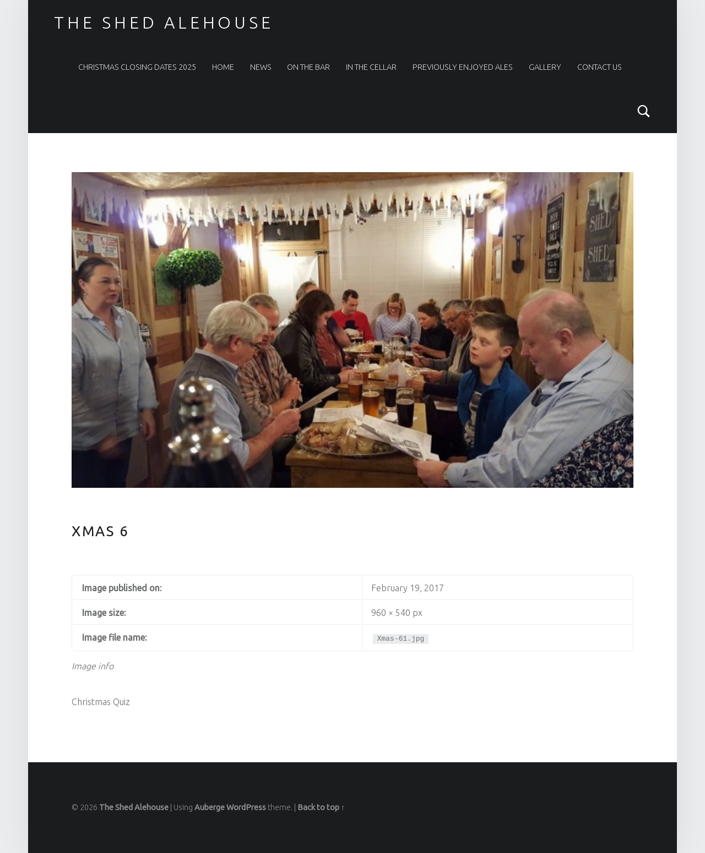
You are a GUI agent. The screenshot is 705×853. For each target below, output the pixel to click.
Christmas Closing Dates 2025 (137, 67)
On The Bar (308, 67)
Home (223, 67)
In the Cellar (371, 67)
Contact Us (599, 67)
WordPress (246, 807)
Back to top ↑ (321, 807)
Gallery (545, 67)
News (261, 67)
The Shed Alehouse (163, 22)
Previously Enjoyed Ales (463, 67)
